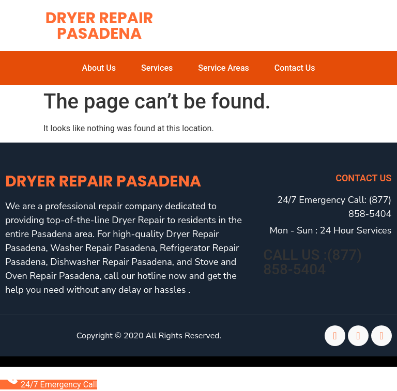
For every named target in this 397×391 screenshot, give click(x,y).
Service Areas (223, 68)
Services (157, 68)
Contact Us (294, 68)
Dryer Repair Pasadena (99, 25)
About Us (99, 68)
